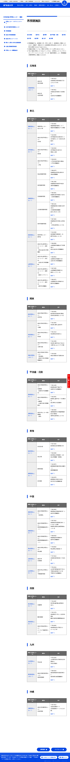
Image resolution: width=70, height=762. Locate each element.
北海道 (30, 34)
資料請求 (43, 749)
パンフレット (59, 749)
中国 (30, 38)
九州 (44, 38)
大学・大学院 (29, 5)
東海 (64, 34)
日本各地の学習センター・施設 (12, 17)
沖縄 (52, 38)
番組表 (35, 5)
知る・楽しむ (50, 5)
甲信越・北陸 (55, 34)
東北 (38, 34)
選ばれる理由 (20, 5)
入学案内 (57, 5)
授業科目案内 (42, 5)
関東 (45, 34)
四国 (37, 38)
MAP (53, 85)
